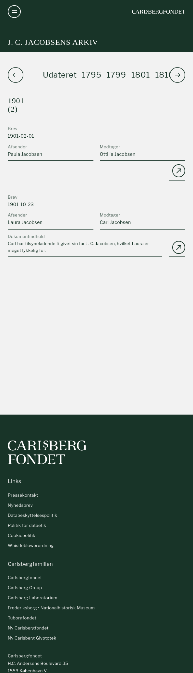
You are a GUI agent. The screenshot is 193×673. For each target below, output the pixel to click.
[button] (177, 75)
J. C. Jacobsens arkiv (53, 42)
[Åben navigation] (14, 11)
